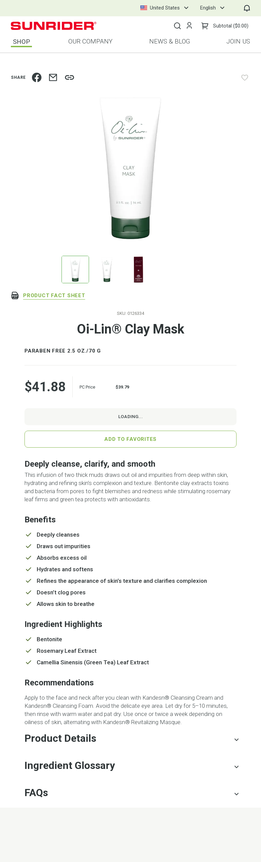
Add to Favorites (130, 439)
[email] (53, 77)
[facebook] (36, 77)
